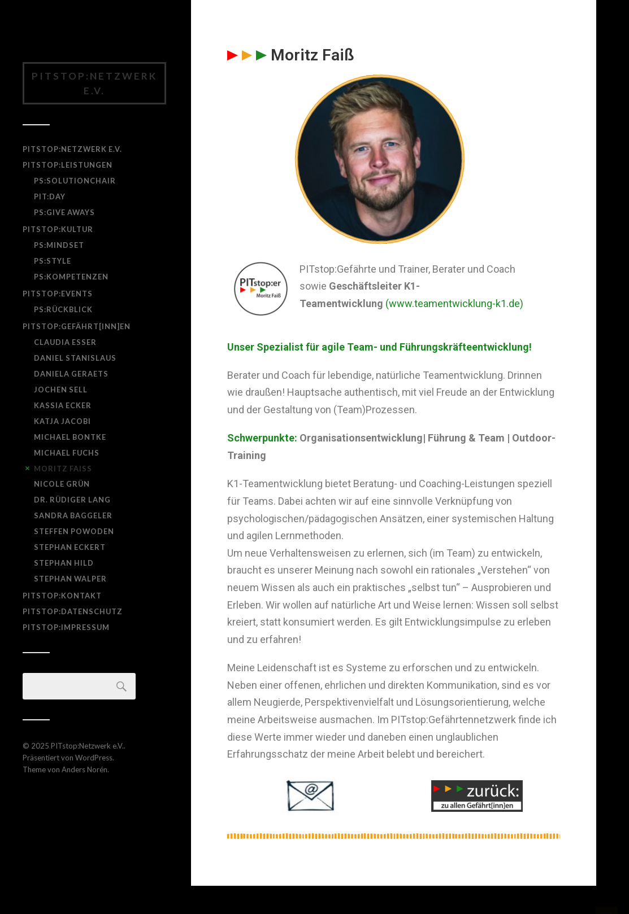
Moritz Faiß (63, 468)
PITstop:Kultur (58, 229)
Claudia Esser (65, 342)
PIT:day (50, 196)
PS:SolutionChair (75, 180)
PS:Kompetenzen (71, 276)
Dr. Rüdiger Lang (72, 499)
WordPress (93, 757)
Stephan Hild (64, 562)
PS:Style (52, 260)
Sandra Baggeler (73, 515)
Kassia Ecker (63, 405)
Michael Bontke (70, 436)
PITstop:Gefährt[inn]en (77, 326)
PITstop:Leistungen (67, 164)
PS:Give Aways (64, 212)
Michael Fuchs (66, 452)
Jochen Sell (61, 389)
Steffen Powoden (74, 531)
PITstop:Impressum (66, 627)
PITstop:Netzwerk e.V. (94, 83)
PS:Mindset (59, 245)
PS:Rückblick (63, 309)
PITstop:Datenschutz (73, 611)
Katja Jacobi (62, 421)
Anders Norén (84, 769)
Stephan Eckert (70, 547)
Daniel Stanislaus (75, 357)
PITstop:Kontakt (62, 595)
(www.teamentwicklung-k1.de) (454, 303)
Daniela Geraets (71, 373)
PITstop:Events (58, 293)
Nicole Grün (62, 483)
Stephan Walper (70, 578)
